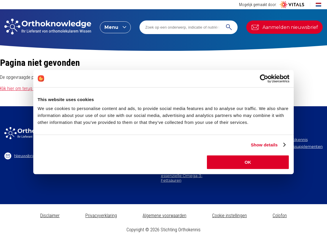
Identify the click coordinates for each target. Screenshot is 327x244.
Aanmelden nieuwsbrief (284, 27)
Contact (274, 160)
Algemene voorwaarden (164, 215)
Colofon (280, 215)
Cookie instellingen (229, 215)
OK (248, 162)
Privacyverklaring (101, 215)
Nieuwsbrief (20, 155)
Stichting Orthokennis (287, 139)
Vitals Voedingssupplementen (295, 146)
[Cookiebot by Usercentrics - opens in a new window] (264, 78)
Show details (264, 144)
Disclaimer (50, 215)
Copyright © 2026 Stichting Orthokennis (163, 229)
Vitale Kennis (279, 153)
